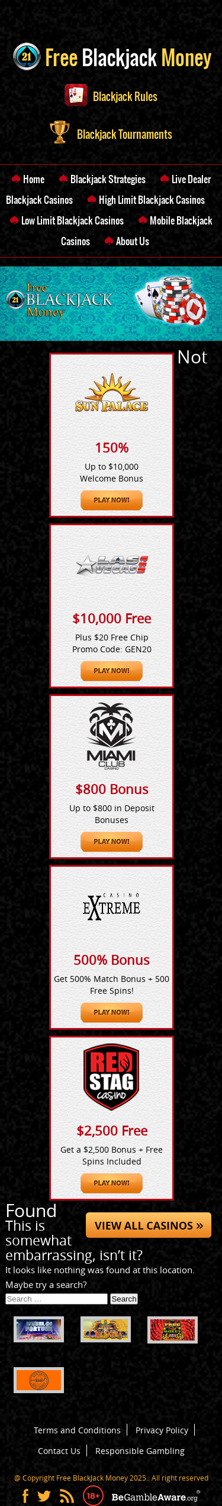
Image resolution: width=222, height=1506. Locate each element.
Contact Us (59, 1450)
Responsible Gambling (140, 1450)
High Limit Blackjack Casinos (152, 200)
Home (33, 179)
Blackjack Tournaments (111, 134)
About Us (132, 241)
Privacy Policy (162, 1430)
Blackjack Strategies (108, 179)
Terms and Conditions (77, 1430)
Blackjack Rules (111, 97)
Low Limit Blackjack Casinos (72, 220)
